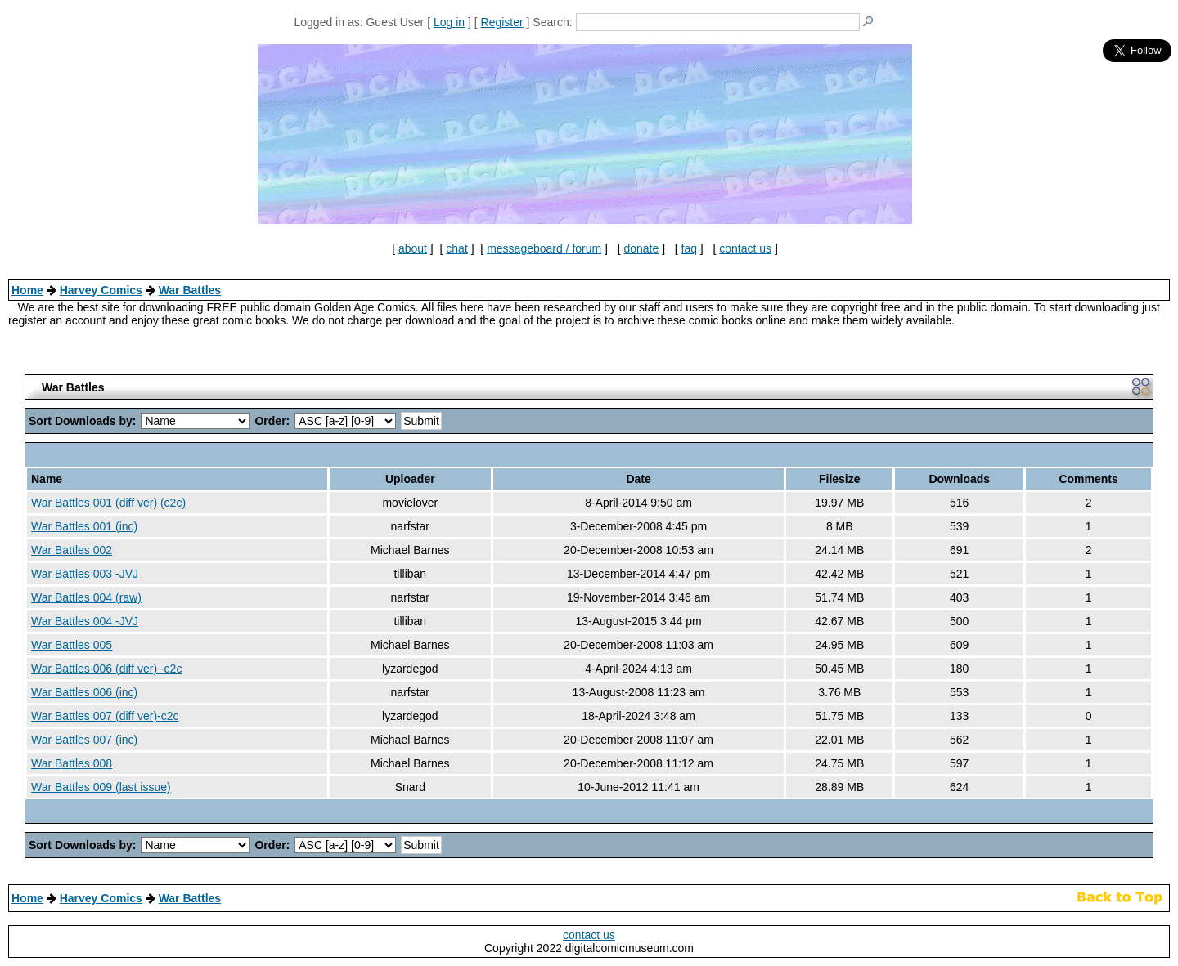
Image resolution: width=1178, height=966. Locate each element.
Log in (449, 22)
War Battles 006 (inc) (84, 692)
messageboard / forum (544, 248)
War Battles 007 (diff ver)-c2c (105, 715)
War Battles (190, 290)
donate (641, 248)
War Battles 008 (71, 763)
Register (502, 22)
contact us (745, 248)
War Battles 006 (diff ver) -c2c (106, 668)
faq (689, 248)
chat (456, 248)
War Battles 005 (71, 644)
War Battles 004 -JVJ (84, 621)
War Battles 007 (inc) (84, 739)
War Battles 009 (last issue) (101, 787)
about (412, 248)
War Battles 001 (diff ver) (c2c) (108, 502)
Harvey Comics (101, 290)
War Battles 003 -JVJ (84, 573)
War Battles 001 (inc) (84, 526)
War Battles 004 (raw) (86, 597)
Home (27, 290)
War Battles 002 (71, 550)
